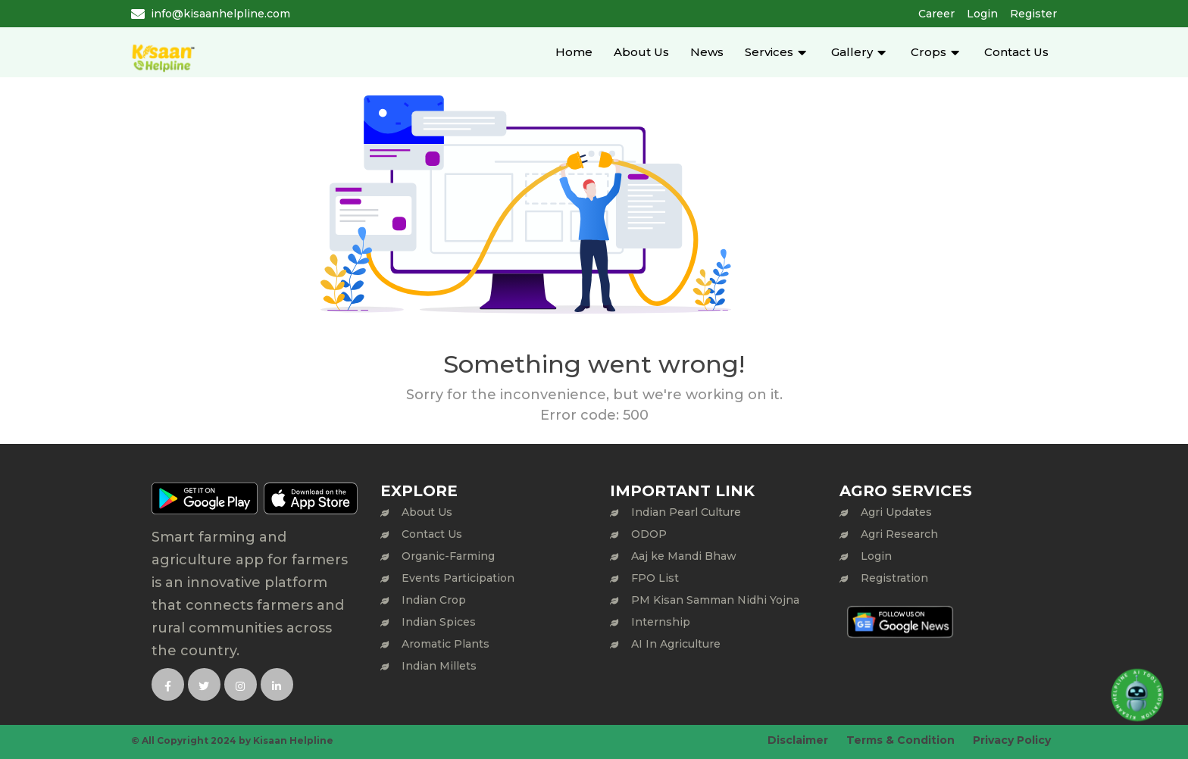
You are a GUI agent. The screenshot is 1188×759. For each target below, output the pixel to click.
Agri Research (899, 534)
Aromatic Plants (445, 644)
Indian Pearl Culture (686, 512)
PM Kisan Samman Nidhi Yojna (715, 600)
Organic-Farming (448, 556)
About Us (641, 52)
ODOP (649, 534)
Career (936, 13)
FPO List (655, 578)
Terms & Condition (900, 740)
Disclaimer (798, 740)
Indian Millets (439, 666)
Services (769, 52)
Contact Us (1016, 52)
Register (1033, 13)
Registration (894, 578)
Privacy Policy (1012, 740)
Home (573, 52)
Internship (660, 622)
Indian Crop (434, 600)
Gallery (852, 52)
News (707, 52)
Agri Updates (896, 512)
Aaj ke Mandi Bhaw (683, 556)
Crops (928, 52)
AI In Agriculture (676, 644)
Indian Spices (439, 622)
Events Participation (458, 578)
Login (982, 13)
